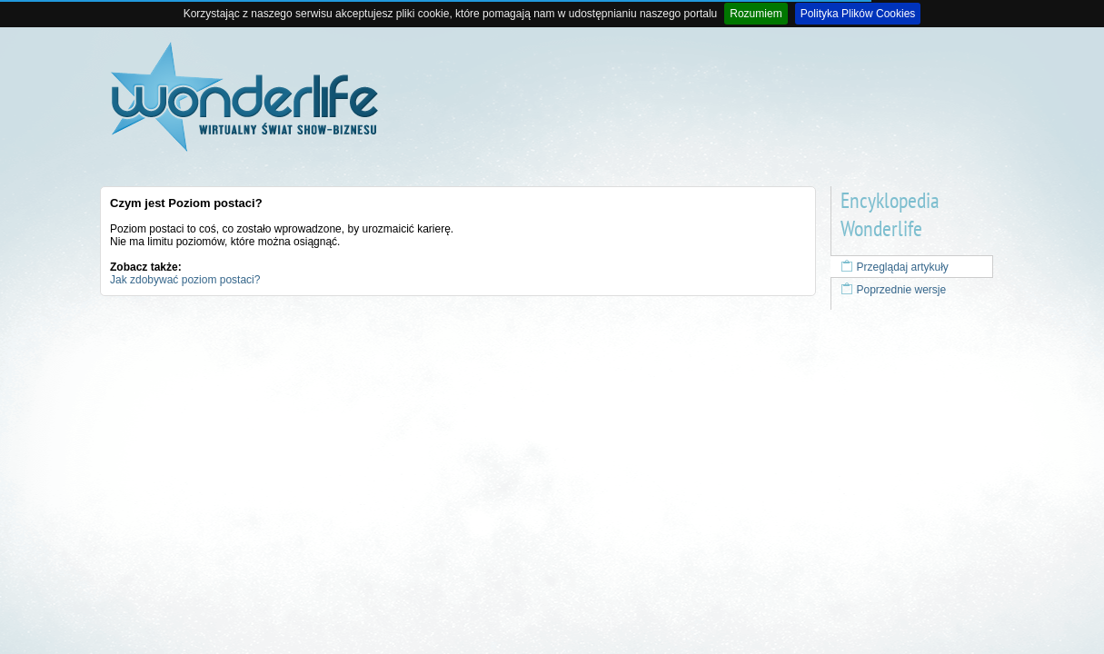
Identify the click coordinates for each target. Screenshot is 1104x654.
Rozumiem (755, 13)
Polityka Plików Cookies (858, 13)
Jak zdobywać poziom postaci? (185, 279)
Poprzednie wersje (893, 289)
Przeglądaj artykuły (894, 267)
